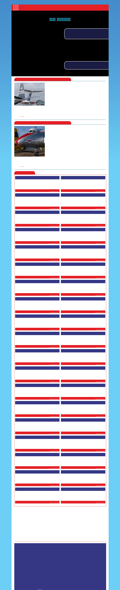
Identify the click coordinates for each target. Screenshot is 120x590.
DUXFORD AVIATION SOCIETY (91, 562)
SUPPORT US (47, 567)
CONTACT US (60, 567)
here (53, 80)
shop (38, 554)
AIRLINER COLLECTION (51, 562)
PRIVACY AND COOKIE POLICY (91, 567)
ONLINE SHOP (57, 564)
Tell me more (63, 19)
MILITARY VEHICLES (70, 562)
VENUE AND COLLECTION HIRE (91, 564)
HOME (36, 562)
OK (53, 19)
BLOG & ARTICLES (41, 564)
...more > (54, 150)
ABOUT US (73, 567)
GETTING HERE (71, 564)
